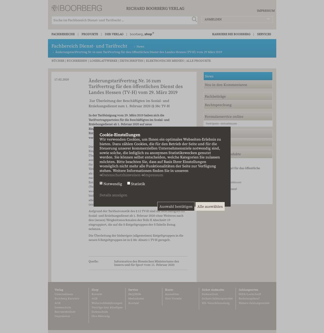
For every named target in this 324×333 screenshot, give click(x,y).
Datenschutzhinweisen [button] (121, 174)
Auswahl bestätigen (175, 206)
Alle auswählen (210, 206)
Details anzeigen (113, 194)
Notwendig (112, 184)
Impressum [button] (153, 174)
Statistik (138, 184)
